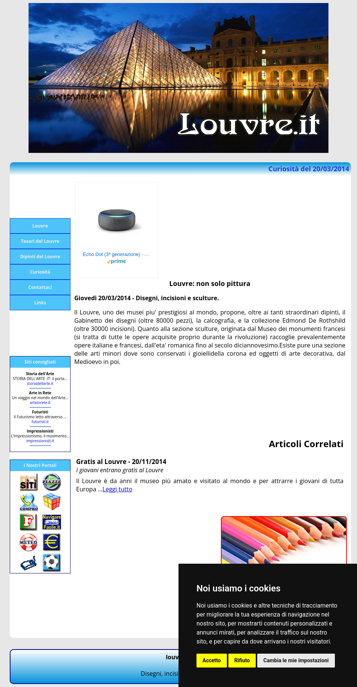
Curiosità (40, 272)
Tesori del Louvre (40, 241)
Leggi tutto (117, 489)
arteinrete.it (40, 402)
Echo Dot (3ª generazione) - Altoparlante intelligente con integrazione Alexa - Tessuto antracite (116, 254)
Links (40, 302)
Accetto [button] (211, 660)
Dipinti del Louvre (40, 256)
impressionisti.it (40, 440)
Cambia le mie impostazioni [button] (295, 660)
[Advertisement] (39, 197)
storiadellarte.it (40, 383)
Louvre (40, 226)
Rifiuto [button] (242, 660)
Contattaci (40, 287)
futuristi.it (40, 421)
